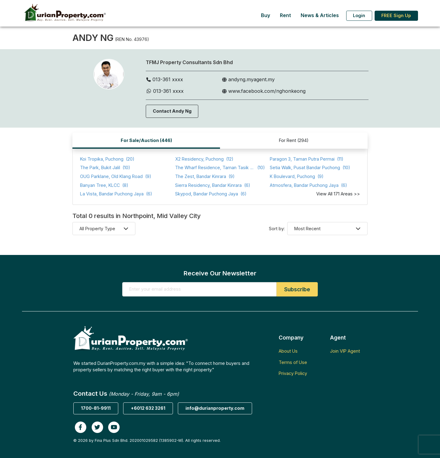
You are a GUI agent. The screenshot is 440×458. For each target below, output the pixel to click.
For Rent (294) (294, 140)
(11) (306, 159)
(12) (204, 159)
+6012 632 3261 (148, 408)
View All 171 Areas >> (338, 193)
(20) (107, 159)
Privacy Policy (293, 373)
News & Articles (320, 15)
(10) (105, 168)
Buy (265, 15)
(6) (212, 185)
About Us (288, 351)
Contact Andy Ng (172, 111)
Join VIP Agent (345, 351)
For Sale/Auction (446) (146, 140)
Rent (285, 15)
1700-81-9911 (96, 408)
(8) (104, 185)
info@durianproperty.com (214, 408)
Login (359, 15)
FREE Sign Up (396, 15)
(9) (115, 176)
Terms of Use (293, 362)
